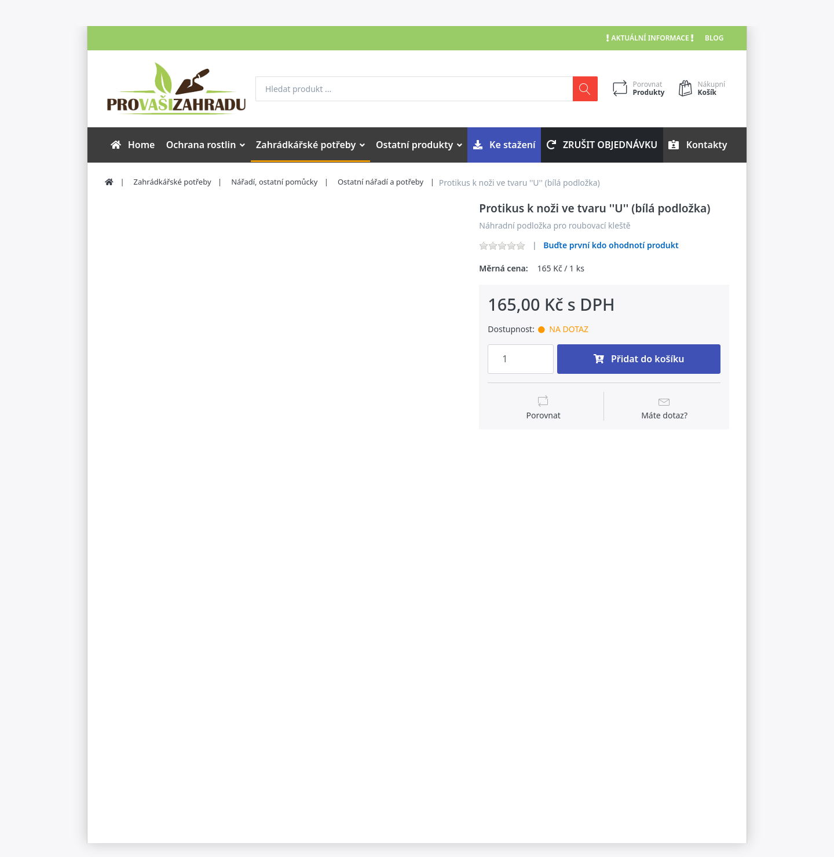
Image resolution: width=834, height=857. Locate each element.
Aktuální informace (649, 38)
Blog (714, 38)
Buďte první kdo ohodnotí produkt (610, 245)
